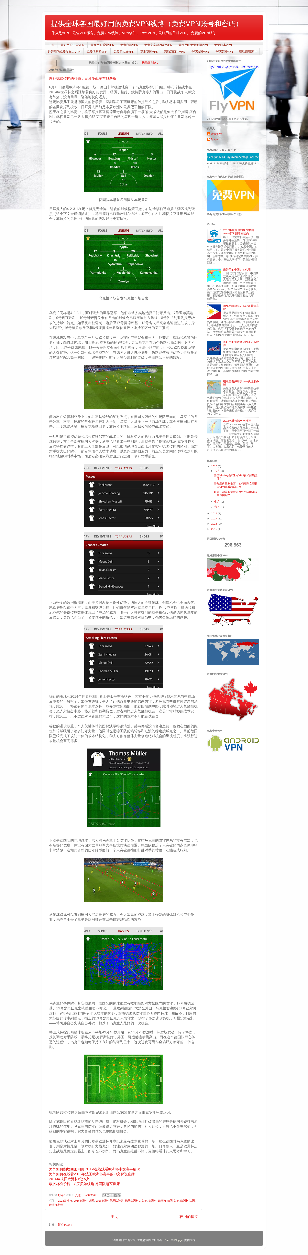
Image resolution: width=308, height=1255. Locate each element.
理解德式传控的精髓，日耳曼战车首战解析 (82, 78)
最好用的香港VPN (102, 45)
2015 (214, 528)
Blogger (178, 1240)
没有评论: (91, 1195)
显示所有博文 (150, 62)
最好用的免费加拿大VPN (64, 51)
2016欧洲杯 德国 (84, 1200)
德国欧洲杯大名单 (136, 1200)
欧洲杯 (152, 1200)
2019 (214, 513)
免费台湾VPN (129, 45)
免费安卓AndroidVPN (158, 45)
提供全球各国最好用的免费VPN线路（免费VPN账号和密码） (147, 24)
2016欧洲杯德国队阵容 (110, 1200)
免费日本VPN (223, 45)
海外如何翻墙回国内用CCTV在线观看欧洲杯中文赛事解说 (94, 1169)
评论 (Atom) (65, 1224)
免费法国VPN (200, 51)
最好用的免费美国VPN (193, 45)
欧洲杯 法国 (187, 1200)
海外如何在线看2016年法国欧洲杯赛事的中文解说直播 (92, 1174)
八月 (217, 470)
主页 (52, 45)
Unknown (216, 133)
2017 (214, 518)
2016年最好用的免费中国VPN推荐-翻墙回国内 (238, 232)
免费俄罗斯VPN (97, 51)
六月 (217, 506)
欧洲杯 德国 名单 (168, 1200)
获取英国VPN (149, 51)
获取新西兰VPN (174, 51)
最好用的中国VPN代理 (237, 269)
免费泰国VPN (224, 51)
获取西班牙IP (248, 51)
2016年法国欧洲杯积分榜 (69, 1179)
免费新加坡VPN (124, 51)
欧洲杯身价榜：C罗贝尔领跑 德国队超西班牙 (84, 1184)
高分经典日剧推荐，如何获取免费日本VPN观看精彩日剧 (236, 485)
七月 (217, 501)
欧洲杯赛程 (56, 1204)
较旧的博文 (189, 1217)
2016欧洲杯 (65, 1200)
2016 (214, 523)
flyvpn (214, 139)
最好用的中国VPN (72, 45)
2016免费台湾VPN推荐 (237, 420)
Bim (167, 1240)
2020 (214, 466)
